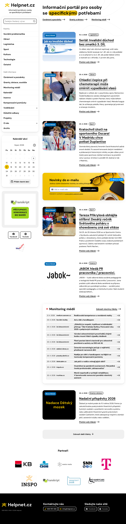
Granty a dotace (76, 19)
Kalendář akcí (20, 138)
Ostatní (7, 64)
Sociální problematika (14, 34)
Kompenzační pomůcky (15, 102)
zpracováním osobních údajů (74, 194)
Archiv (7, 128)
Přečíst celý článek (87, 62)
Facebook (13, 235)
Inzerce (7, 97)
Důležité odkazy (11, 113)
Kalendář (8, 92)
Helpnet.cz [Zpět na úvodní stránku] (23, 5)
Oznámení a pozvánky (14, 77)
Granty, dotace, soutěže (15, 82)
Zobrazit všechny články (106, 309)
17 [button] (6, 167)
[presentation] (59, 46)
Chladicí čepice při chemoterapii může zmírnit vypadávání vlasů (97, 84)
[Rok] (22, 145)
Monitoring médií (12, 87)
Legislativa (9, 44)
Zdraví (7, 39)
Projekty (8, 118)
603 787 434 (50, 509)
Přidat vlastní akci (21, 182)
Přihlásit (89, 189)
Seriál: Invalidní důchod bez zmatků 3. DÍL (96, 42)
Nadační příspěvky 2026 (97, 399)
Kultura (7, 54)
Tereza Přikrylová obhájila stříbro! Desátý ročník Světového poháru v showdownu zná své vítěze (99, 221)
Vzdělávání (9, 107)
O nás (6, 123)
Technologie (9, 59)
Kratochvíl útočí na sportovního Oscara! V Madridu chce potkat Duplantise (94, 135)
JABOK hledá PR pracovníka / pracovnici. (97, 271)
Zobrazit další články (82, 434)
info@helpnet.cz (67, 509)
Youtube (25, 235)
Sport (6, 49)
